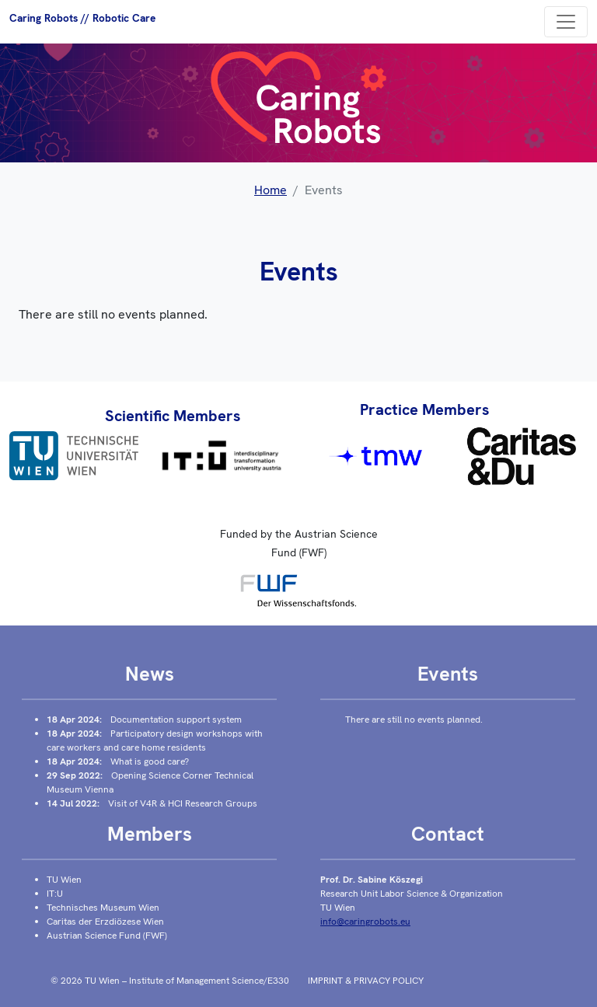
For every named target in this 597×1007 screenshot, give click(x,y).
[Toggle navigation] (566, 21)
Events (447, 674)
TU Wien (64, 879)
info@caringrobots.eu (365, 921)
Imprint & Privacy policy (366, 980)
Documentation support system (176, 719)
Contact (447, 834)
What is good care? (149, 761)
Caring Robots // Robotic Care (82, 18)
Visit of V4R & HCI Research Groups (182, 803)
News (149, 674)
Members (149, 834)
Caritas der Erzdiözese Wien (105, 921)
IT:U (55, 893)
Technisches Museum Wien (103, 907)
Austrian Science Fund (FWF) (107, 935)
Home (270, 190)
